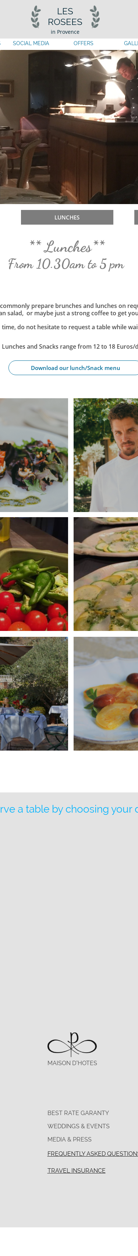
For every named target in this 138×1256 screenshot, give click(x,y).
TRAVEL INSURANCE (76, 1170)
